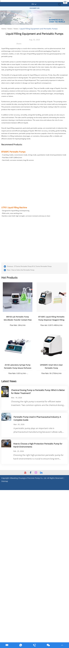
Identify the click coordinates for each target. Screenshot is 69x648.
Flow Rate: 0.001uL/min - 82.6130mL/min (17, 373)
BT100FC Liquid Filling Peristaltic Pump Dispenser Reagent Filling (51, 318)
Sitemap (4, 480)
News (10, 29)
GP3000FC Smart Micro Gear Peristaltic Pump (51, 366)
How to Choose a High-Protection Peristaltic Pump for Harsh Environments (37, 444)
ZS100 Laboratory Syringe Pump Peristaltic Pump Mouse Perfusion (17, 366)
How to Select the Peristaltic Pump (22, 270)
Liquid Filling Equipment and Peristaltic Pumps (39, 29)
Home (3, 29)
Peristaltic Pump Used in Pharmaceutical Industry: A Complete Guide (37, 418)
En (33, 4)
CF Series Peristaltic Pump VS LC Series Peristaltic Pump (32, 266)
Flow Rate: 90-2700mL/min (51, 373)
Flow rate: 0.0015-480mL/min (51, 325)
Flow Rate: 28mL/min (17, 325)
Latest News (8, 380)
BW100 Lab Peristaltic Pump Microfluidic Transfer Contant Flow (18, 318)
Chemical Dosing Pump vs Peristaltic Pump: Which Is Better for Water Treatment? (38, 391)
